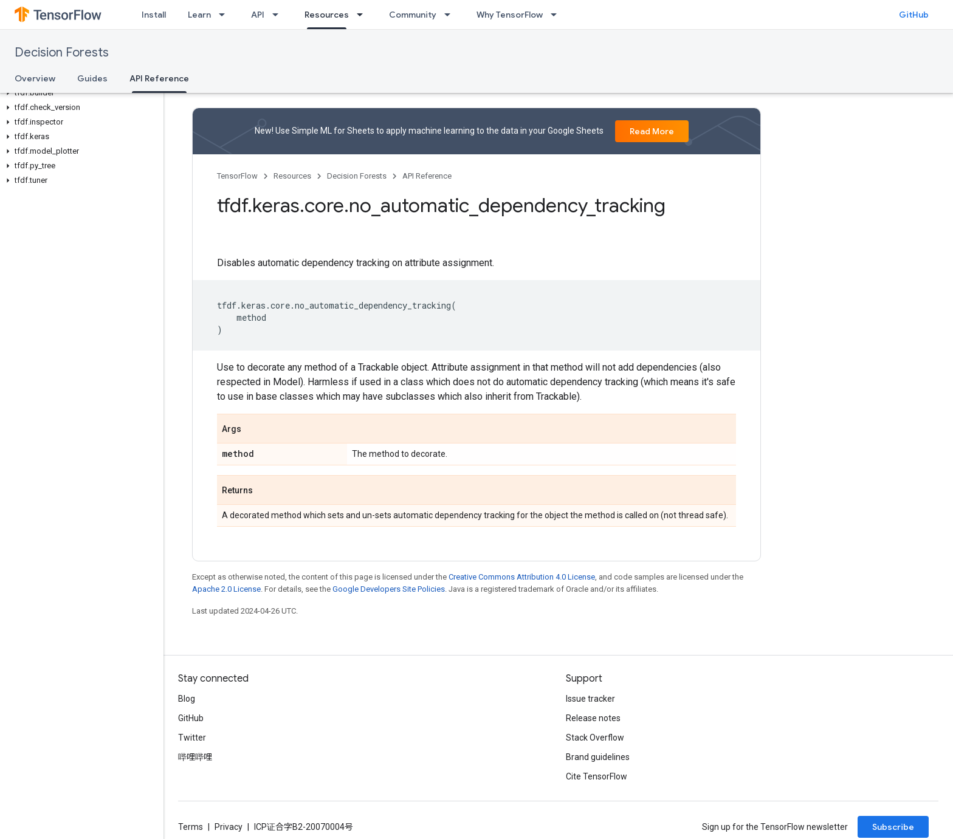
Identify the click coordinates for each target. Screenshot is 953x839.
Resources (292, 175)
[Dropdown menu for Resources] (363, 14)
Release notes (593, 718)
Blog (186, 699)
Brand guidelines (598, 757)
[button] (79, 93)
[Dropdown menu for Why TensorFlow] (557, 14)
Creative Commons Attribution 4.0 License (522, 576)
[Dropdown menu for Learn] (225, 14)
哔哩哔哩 (195, 757)
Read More (652, 131)
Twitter (192, 737)
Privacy (229, 827)
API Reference (427, 175)
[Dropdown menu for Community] (451, 14)
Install (154, 14)
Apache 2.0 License (226, 589)
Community (412, 14)
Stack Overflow (595, 737)
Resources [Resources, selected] (326, 14)
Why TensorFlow (509, 14)
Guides (92, 78)
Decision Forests (62, 52)
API (257, 14)
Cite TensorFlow (596, 776)
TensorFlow (237, 175)
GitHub (914, 14)
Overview (35, 78)
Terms (190, 827)
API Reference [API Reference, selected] (159, 78)
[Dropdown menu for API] (279, 14)
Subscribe (893, 826)
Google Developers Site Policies (388, 589)
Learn (199, 14)
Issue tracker (590, 699)
